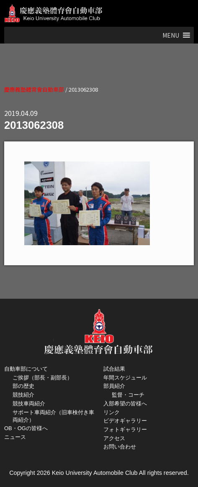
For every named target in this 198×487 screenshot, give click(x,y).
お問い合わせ (119, 446)
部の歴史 (23, 386)
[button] (170, 35)
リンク (111, 412)
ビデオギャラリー (125, 421)
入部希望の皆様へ (125, 403)
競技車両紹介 (29, 403)
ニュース (15, 437)
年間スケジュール (125, 377)
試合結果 (114, 369)
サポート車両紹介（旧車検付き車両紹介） (53, 416)
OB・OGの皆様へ (26, 428)
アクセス (114, 438)
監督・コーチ (128, 395)
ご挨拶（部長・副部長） (42, 377)
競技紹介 (23, 395)
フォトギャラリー (125, 429)
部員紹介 (114, 386)
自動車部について (26, 369)
